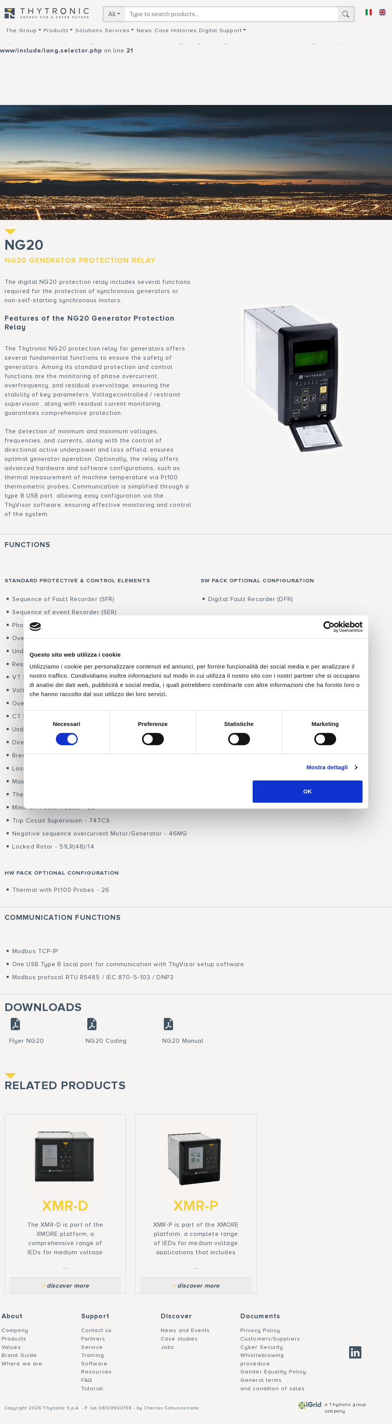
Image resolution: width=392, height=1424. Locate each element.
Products (56, 30)
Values (11, 1347)
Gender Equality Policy (273, 1371)
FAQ (86, 1380)
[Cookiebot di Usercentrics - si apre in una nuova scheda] (329, 627)
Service (92, 1347)
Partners (93, 1339)
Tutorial (92, 1388)
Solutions (89, 30)
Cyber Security (261, 1347)
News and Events (185, 1330)
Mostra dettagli (327, 767)
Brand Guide (19, 1355)
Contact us (96, 1330)
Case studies (179, 1339)
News (144, 30)
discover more (65, 1286)
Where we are (22, 1363)
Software (94, 1363)
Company (15, 1330)
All (112, 14)
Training (92, 1355)
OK (307, 791)
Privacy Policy (260, 1330)
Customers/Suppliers (270, 1339)
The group (21, 30)
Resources (96, 1371)
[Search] (231, 14)
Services (117, 30)
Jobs (167, 1347)
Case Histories (176, 30)
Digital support (220, 30)
